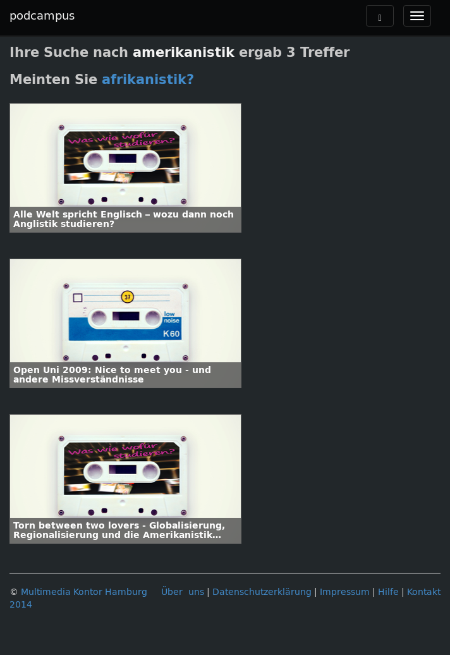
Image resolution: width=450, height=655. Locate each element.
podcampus (42, 16)
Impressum (345, 592)
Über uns (182, 592)
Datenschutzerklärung (262, 592)
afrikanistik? (148, 79)
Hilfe (388, 592)
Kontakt (424, 592)
